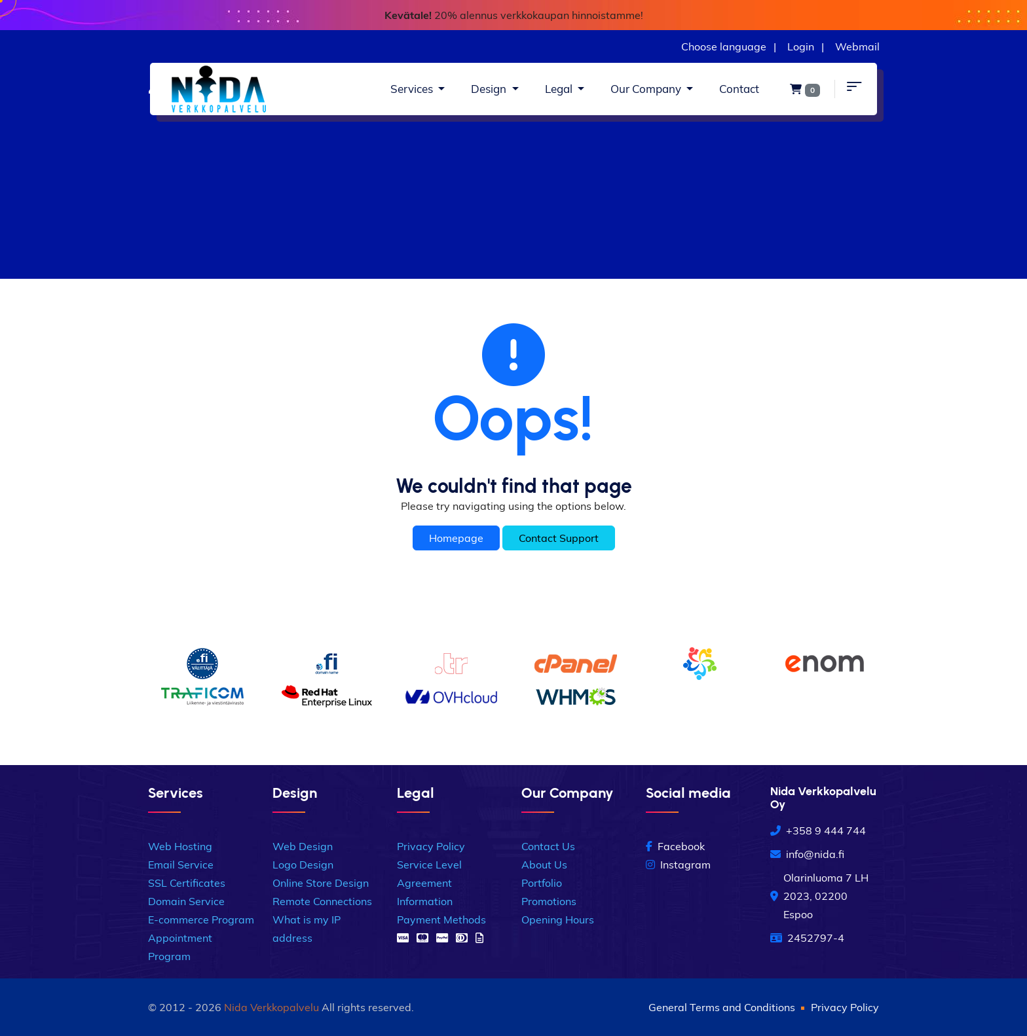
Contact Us (548, 846)
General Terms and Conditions (721, 1007)
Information (425, 901)
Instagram (678, 864)
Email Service (181, 864)
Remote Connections (322, 901)
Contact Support (559, 538)
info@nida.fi (807, 854)
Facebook (675, 846)
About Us (544, 864)
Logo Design (302, 864)
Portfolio (541, 882)
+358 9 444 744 (818, 830)
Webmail (857, 46)
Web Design (302, 846)
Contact (739, 89)
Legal (560, 89)
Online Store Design (320, 882)
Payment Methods (441, 919)
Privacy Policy (431, 846)
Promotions (548, 901)
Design (490, 89)
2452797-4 (807, 937)
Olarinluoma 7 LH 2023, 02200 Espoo (819, 896)
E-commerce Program (201, 919)
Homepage (456, 538)
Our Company (647, 89)
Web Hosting (180, 846)
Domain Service (186, 901)
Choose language (723, 46)
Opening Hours (557, 919)
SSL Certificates (186, 882)
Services (413, 89)
